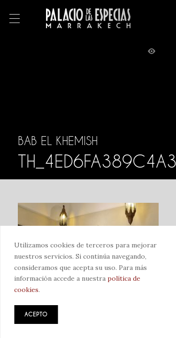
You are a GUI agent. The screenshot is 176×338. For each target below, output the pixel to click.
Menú (14, 19)
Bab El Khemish (58, 140)
